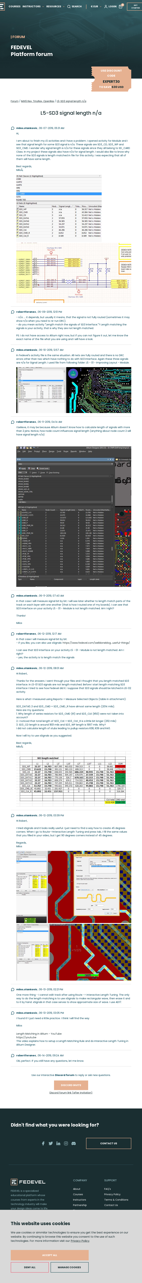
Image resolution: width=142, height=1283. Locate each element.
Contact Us (111, 1205)
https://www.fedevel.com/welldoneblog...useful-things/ (96, 643)
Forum (15, 101)
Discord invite (71, 1085)
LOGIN (110, 7)
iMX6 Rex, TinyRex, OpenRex (37, 101)
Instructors (79, 1199)
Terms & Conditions (116, 1199)
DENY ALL (30, 1267)
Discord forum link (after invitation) (71, 1092)
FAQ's (107, 1189)
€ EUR (96, 6)
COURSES (14, 6)
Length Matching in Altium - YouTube (39, 1033)
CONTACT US (108, 1143)
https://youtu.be (26, 1037)
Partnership (80, 1205)
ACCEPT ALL (49, 1255)
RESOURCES (55, 6)
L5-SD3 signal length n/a (71, 101)
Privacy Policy (80, 1241)
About (76, 1189)
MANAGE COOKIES (69, 1267)
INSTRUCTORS (33, 6)
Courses (78, 1194)
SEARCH (74, 7)
